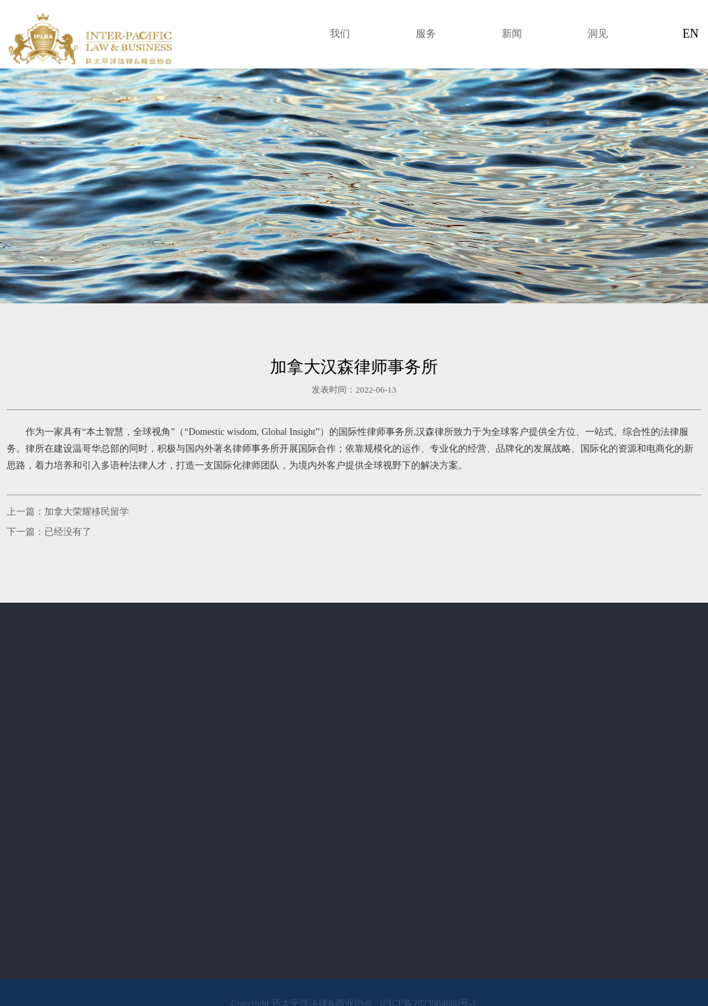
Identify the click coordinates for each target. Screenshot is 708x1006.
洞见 (598, 33)
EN (690, 33)
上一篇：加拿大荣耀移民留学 (68, 512)
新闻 (512, 33)
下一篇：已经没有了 (49, 532)
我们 (340, 33)
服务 (426, 33)
